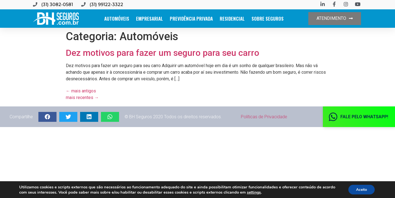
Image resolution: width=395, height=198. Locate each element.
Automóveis (116, 18)
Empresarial (149, 18)
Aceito (360, 189)
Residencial (232, 18)
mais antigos (81, 91)
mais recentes (82, 97)
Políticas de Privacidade (264, 116)
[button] (334, 18)
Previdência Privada (191, 18)
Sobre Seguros (268, 18)
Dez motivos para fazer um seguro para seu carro (162, 53)
